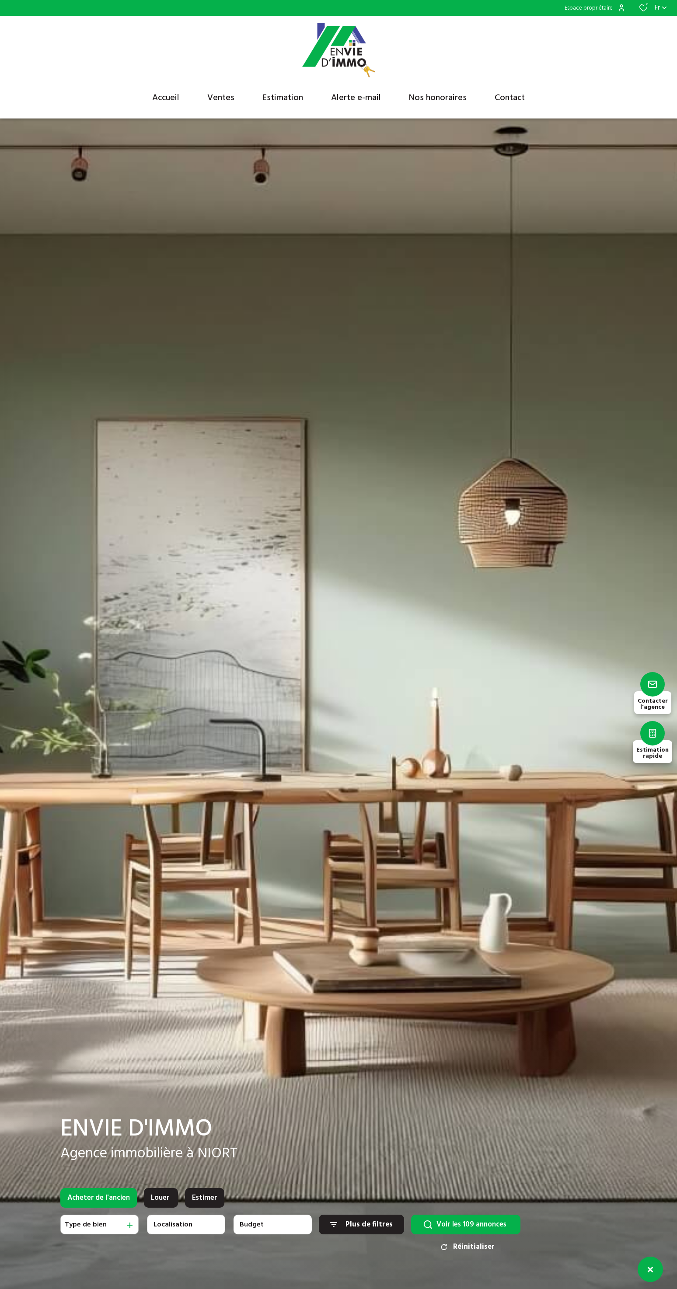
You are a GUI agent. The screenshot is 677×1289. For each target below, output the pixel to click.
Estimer (204, 1204)
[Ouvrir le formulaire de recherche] (361, 1231)
